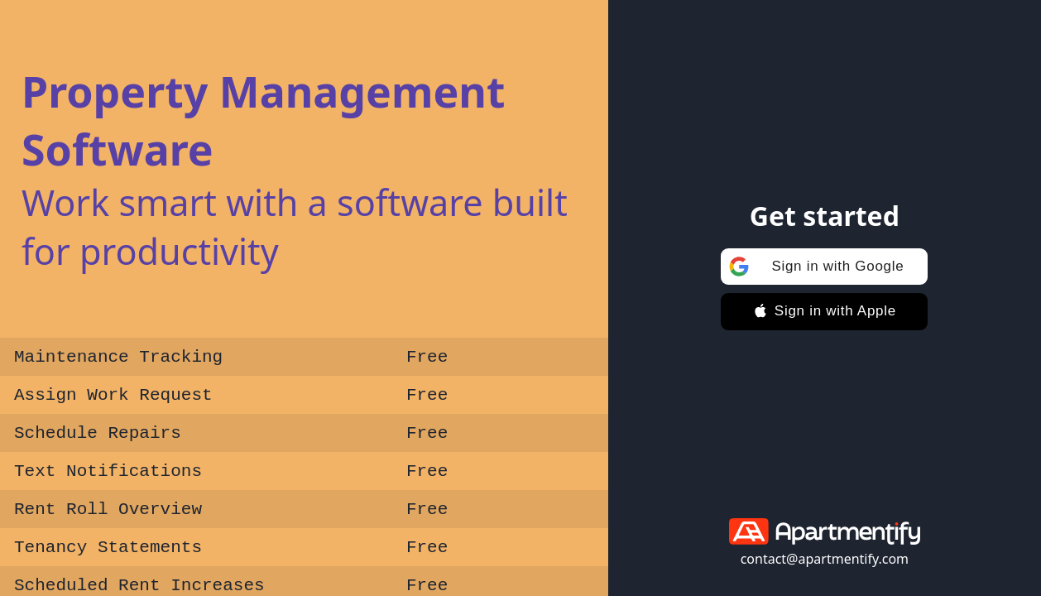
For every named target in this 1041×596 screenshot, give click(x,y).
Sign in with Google (813, 266)
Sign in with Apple (824, 311)
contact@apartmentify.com (825, 559)
